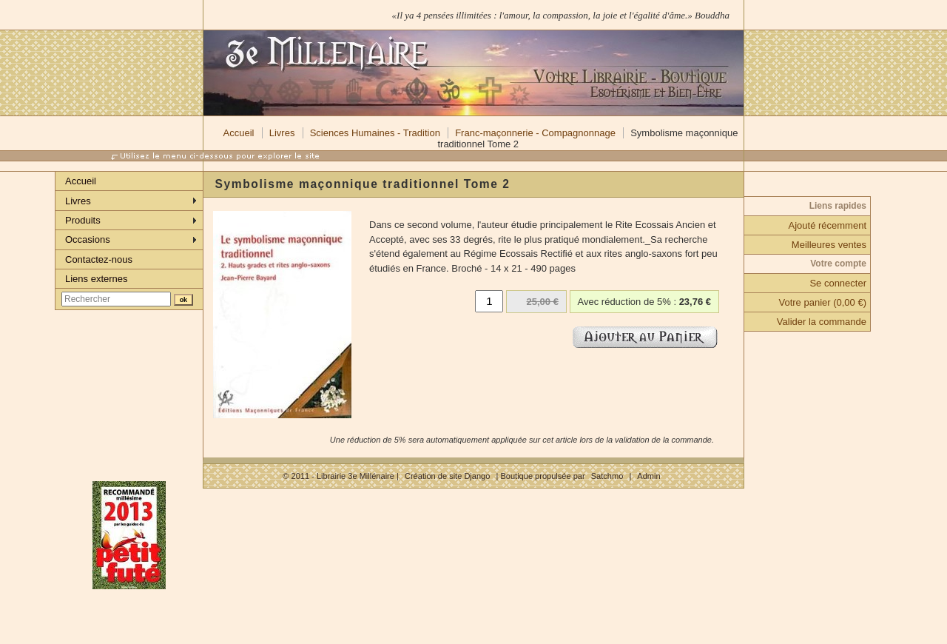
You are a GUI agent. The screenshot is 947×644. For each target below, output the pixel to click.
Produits (83, 220)
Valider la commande (821, 321)
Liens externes (96, 278)
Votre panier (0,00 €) (822, 302)
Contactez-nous (98, 259)
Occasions (87, 239)
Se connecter (837, 283)
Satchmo (607, 476)
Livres (282, 132)
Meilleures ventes (829, 244)
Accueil (239, 132)
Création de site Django (447, 476)
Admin (648, 476)
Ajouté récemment (828, 225)
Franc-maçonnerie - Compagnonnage (535, 132)
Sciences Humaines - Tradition (375, 132)
